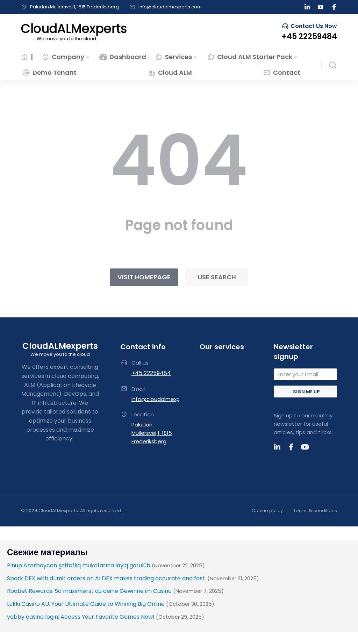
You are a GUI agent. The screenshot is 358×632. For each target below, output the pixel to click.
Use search (217, 277)
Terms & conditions (315, 510)
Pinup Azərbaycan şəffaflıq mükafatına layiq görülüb (78, 565)
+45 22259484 (151, 373)
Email (138, 389)
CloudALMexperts (60, 346)
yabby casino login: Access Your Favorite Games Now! (81, 617)
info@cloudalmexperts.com (170, 6)
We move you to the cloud (60, 354)
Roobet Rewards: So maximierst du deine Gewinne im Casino (89, 591)
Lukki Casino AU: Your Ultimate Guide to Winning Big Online (86, 604)
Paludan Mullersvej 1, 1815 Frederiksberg (74, 6)
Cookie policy (267, 510)
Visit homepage (144, 277)
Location (142, 414)
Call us (140, 362)
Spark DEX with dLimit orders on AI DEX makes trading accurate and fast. (106, 578)
